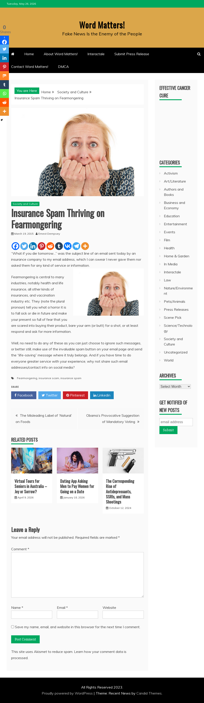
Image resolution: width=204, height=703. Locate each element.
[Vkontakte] (68, 246)
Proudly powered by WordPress (68, 693)
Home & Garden (176, 256)
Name (17, 607)
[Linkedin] (33, 246)
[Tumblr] (59, 246)
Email (62, 607)
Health (169, 248)
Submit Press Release (131, 54)
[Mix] (4, 75)
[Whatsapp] (4, 93)
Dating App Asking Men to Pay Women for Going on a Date (77, 486)
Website (109, 607)
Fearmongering (27, 378)
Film (167, 240)
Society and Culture (25, 203)
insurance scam (49, 378)
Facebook (23, 395)
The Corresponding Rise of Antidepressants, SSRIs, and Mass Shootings (120, 491)
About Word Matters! (61, 54)
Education (172, 216)
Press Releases (176, 309)
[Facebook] (15, 246)
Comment (20, 549)
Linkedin (101, 395)
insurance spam (70, 378)
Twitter (50, 395)
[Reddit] (50, 246)
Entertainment (175, 224)
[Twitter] (24, 246)
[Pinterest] (41, 246)
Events (169, 232)
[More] (85, 246)
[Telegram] (76, 246)
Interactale (96, 54)
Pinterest (75, 395)
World (168, 360)
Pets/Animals (174, 301)
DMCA (63, 66)
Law (167, 280)
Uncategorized (176, 352)
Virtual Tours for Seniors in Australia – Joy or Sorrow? (30, 486)
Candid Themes (149, 693)
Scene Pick (172, 317)
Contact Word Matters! (29, 66)
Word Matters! (102, 24)
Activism (171, 173)
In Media (170, 264)
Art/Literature (175, 181)
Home (29, 54)
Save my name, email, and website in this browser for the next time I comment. (77, 627)
